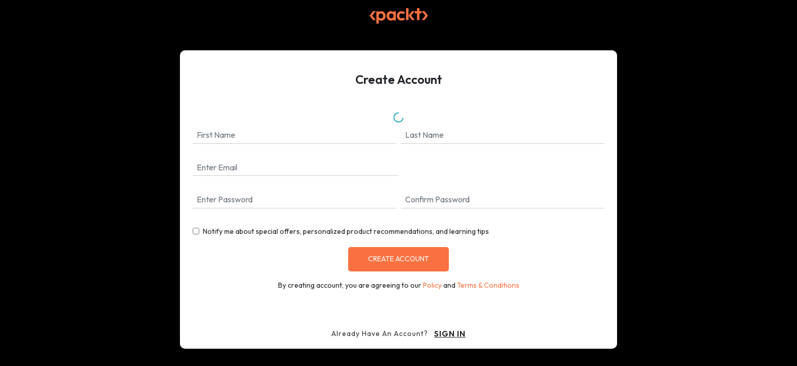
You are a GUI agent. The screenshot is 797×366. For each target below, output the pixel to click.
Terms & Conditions (488, 285)
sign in (450, 333)
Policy (432, 285)
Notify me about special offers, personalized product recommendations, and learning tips (346, 231)
